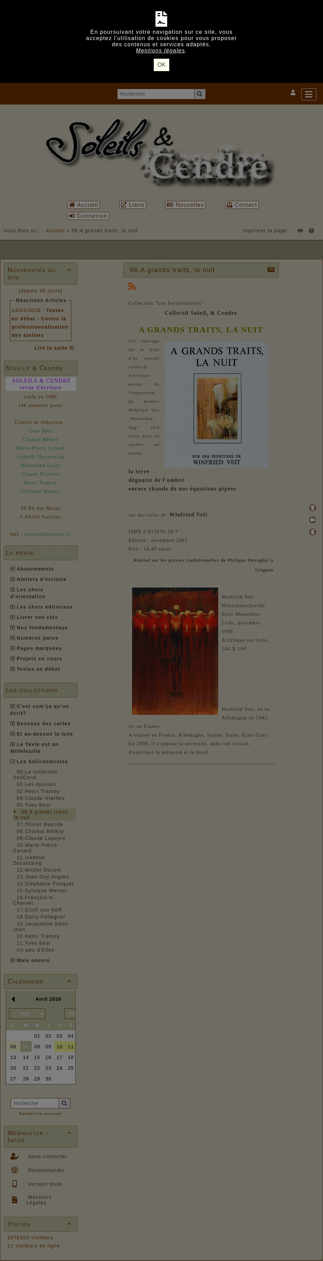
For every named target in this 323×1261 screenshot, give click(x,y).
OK (161, 65)
